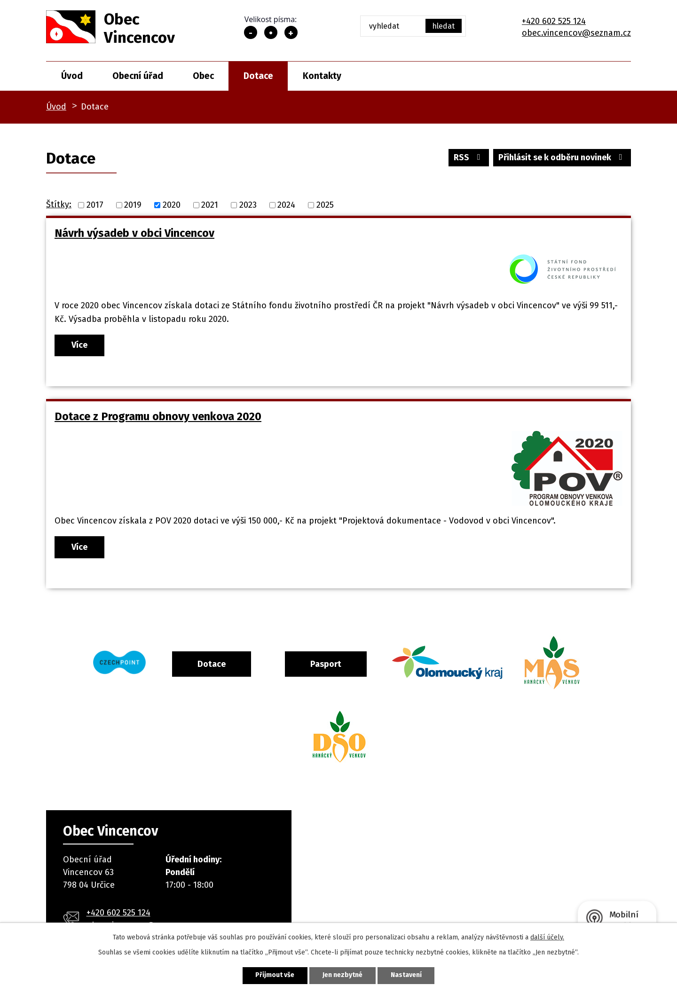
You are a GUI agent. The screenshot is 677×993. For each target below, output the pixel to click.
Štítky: (58, 204)
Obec (203, 75)
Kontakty (322, 75)
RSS (469, 157)
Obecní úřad (137, 75)
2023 (248, 205)
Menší (250, 32)
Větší (291, 32)
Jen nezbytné (342, 975)
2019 (133, 205)
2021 (209, 205)
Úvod (72, 75)
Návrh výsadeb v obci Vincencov (134, 233)
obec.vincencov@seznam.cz (576, 33)
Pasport (325, 664)
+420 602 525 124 (554, 21)
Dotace (258, 75)
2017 (95, 205)
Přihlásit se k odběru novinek (562, 157)
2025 (325, 205)
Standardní (270, 32)
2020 (172, 205)
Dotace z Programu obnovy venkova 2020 (158, 416)
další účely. (547, 937)
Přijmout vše (274, 975)
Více (79, 345)
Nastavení (406, 975)
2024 (286, 205)
